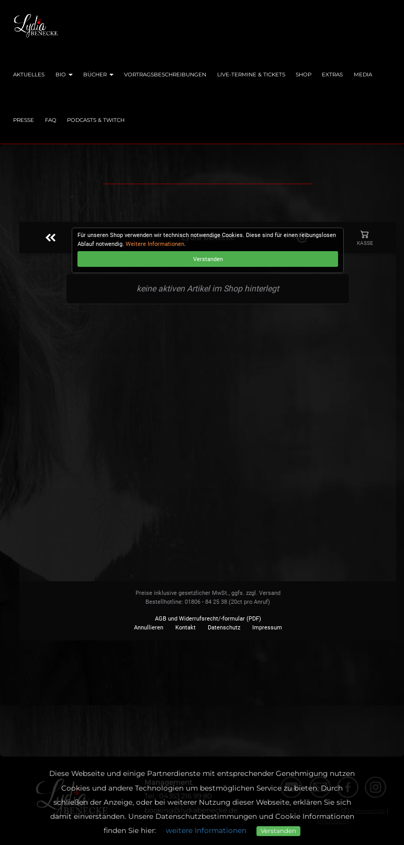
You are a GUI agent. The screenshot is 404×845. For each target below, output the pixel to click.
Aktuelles (28, 74)
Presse (23, 120)
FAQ (51, 120)
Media (363, 74)
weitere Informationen (206, 830)
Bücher (98, 74)
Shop (303, 74)
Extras (332, 74)
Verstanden (278, 831)
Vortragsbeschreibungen (165, 74)
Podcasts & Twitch (96, 120)
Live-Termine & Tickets (251, 74)
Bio (64, 74)
